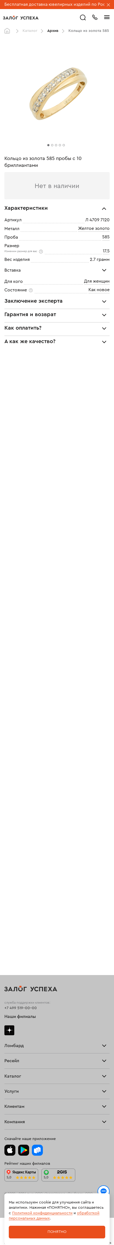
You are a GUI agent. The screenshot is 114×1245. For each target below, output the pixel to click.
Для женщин (97, 281)
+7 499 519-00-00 (20, 1008)
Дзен (9, 1030)
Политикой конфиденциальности (42, 1213)
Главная (8, 31)
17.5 (106, 251)
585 (106, 237)
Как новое (99, 290)
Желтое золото (94, 228)
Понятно (57, 1232)
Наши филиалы (20, 1016)
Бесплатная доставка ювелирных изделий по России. (59, 4)
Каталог (30, 31)
